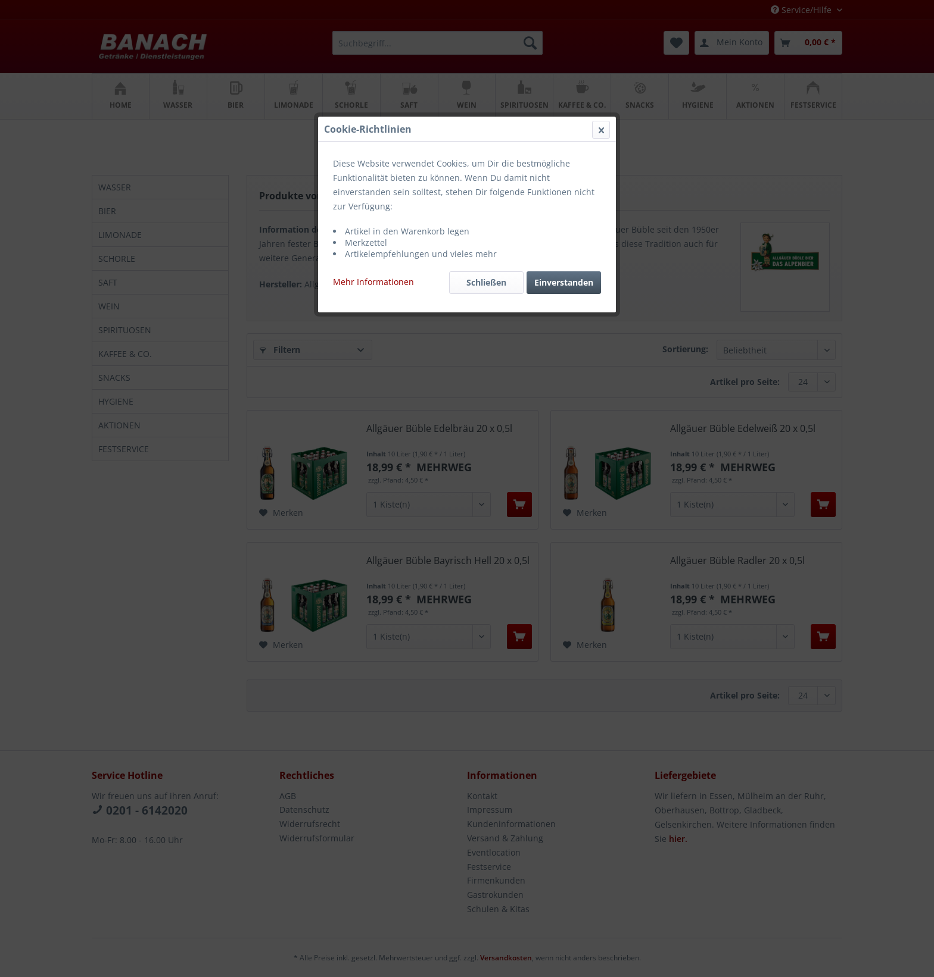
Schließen (486, 282)
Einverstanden (563, 282)
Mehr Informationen (373, 281)
